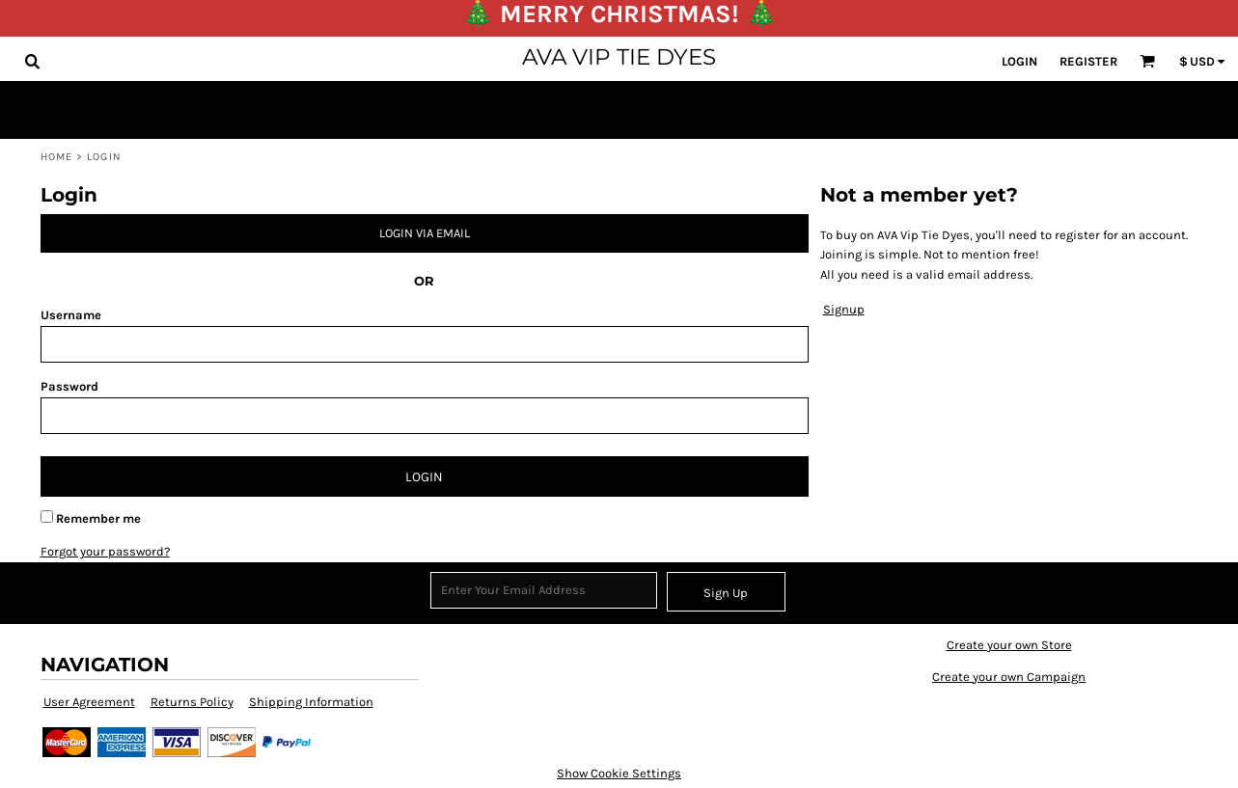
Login (1019, 61)
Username (71, 315)
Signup (844, 309)
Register (1088, 61)
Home (56, 156)
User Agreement (89, 701)
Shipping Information (311, 701)
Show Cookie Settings (619, 773)
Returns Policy (192, 701)
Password (69, 386)
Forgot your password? (105, 551)
